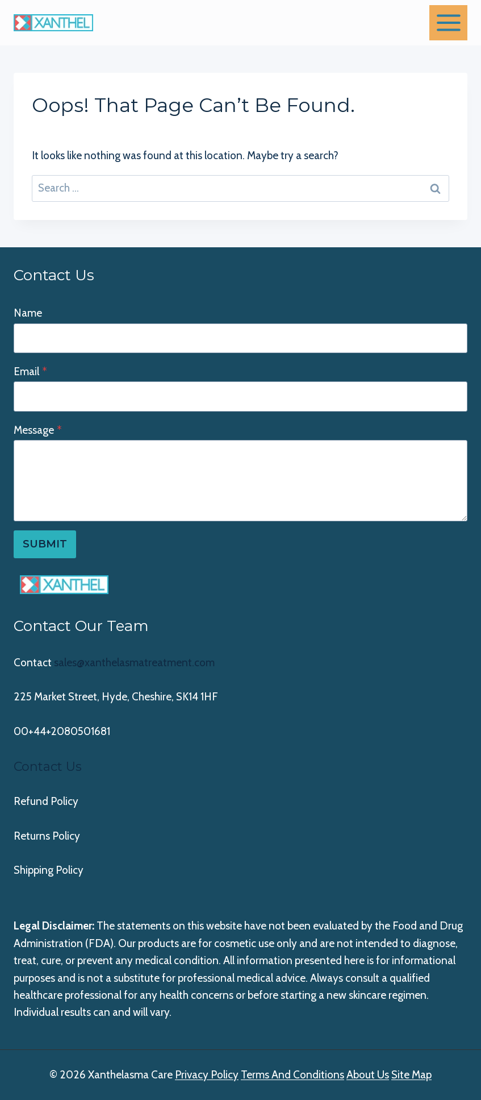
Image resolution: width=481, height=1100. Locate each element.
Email (30, 371)
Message (38, 430)
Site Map (411, 1074)
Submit (45, 544)
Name (28, 312)
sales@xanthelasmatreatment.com (134, 662)
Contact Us (48, 766)
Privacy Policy (207, 1074)
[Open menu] (448, 22)
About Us (367, 1074)
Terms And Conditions (292, 1074)
